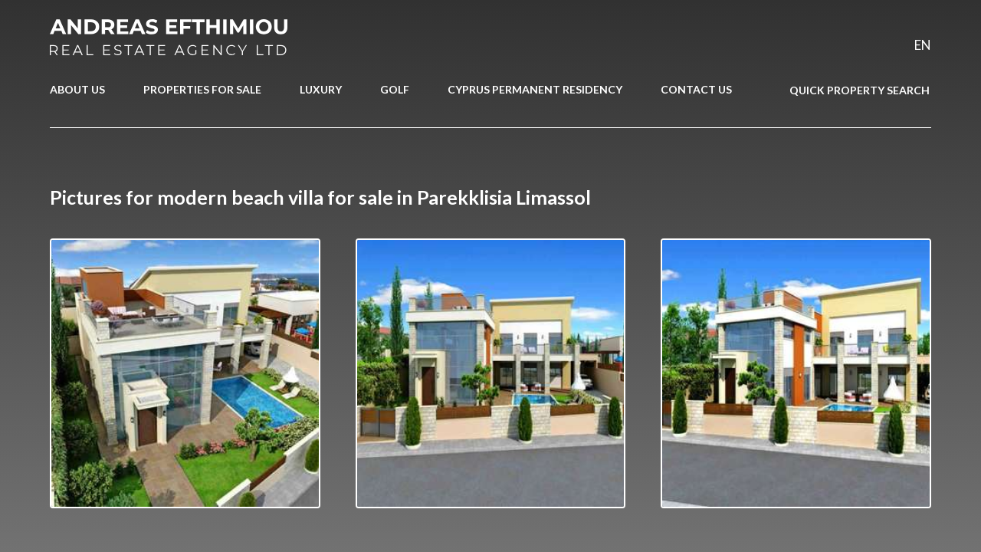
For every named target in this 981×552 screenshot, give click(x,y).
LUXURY (321, 89)
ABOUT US (77, 89)
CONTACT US (696, 89)
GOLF (394, 89)
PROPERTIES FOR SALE (202, 89)
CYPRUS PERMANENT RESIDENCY (535, 89)
